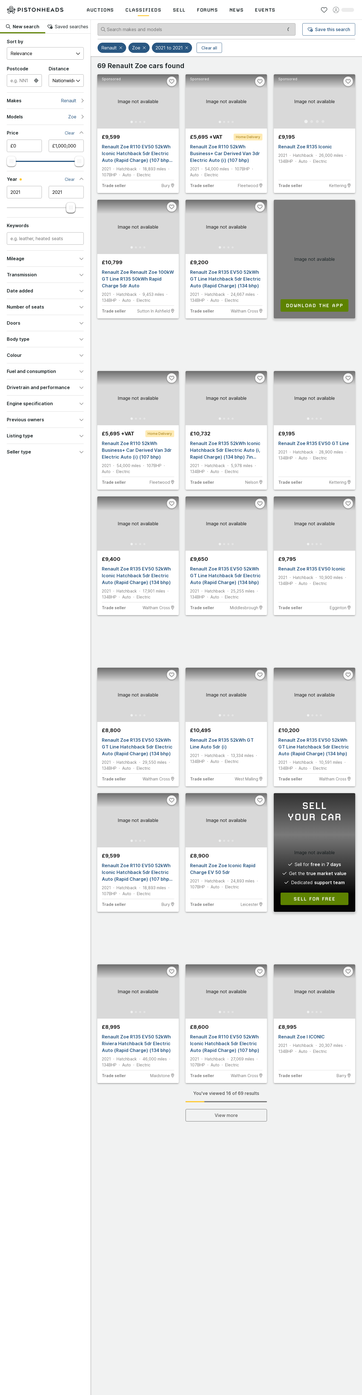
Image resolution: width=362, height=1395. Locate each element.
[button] (121, 48)
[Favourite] (172, 81)
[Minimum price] (24, 146)
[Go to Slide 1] (129, 121)
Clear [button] (70, 133)
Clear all (209, 47)
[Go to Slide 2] (135, 121)
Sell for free (314, 899)
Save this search (329, 29)
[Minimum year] (24, 192)
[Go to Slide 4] (146, 121)
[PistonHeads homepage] (35, 9)
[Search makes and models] (197, 29)
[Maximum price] (66, 146)
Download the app (314, 305)
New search (22, 26)
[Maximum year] (66, 192)
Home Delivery (248, 137)
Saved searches (68, 26)
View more (226, 1115)
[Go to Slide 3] (140, 121)
